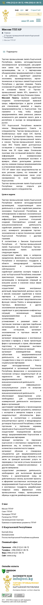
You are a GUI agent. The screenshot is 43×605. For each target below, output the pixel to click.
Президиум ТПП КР (9, 514)
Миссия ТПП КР (7, 509)
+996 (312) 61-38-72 (14, 3)
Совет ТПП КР (7, 511)
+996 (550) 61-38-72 (32, 3)
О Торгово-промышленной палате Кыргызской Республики (21, 36)
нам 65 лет (28, 21)
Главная (6, 33)
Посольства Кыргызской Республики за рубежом (20, 537)
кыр (17, 10)
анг (26, 10)
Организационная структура (13, 520)
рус (22, 10)
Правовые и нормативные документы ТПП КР (19, 522)
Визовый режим (8, 535)
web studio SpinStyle (20, 602)
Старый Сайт (36, 10)
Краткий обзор (7, 532)
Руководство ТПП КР (10, 517)
